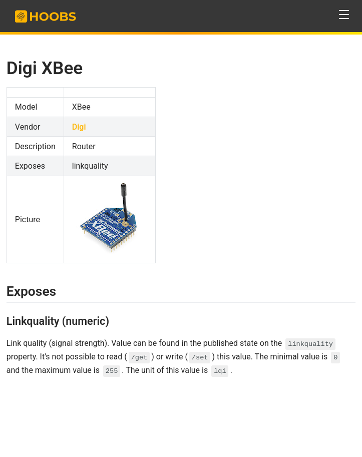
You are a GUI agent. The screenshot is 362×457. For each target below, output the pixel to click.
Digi (79, 127)
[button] (344, 15)
